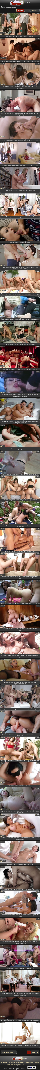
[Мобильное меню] (1, 2)
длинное (35, 10)
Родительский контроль (31, 1065)
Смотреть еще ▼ (9, 1052)
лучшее (20, 10)
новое (27, 10)
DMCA (20, 1065)
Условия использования (16, 1062)
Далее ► (35, 1052)
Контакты (4, 1062)
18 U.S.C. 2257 (12, 1065)
